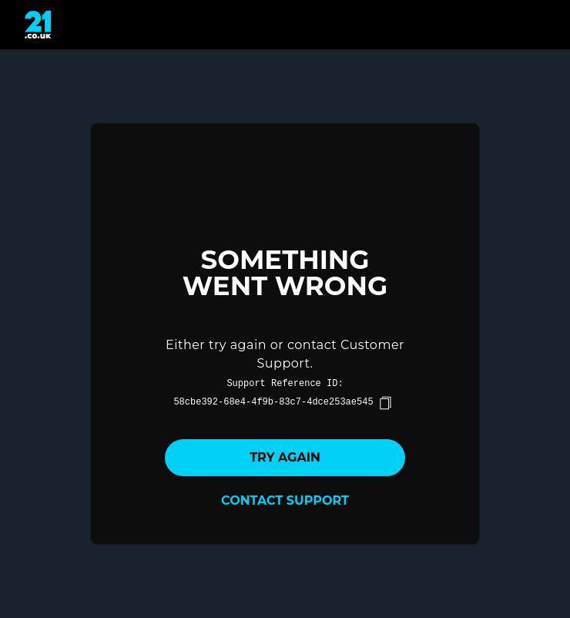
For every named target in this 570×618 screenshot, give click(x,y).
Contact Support (285, 500)
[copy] (385, 403)
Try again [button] (285, 457)
